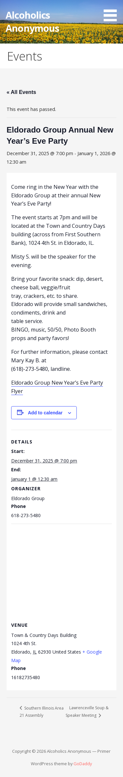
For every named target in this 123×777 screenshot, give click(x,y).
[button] (112, 12)
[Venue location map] (61, 571)
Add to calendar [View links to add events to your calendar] (45, 412)
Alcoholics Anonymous (32, 21)
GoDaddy (82, 764)
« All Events (21, 92)
